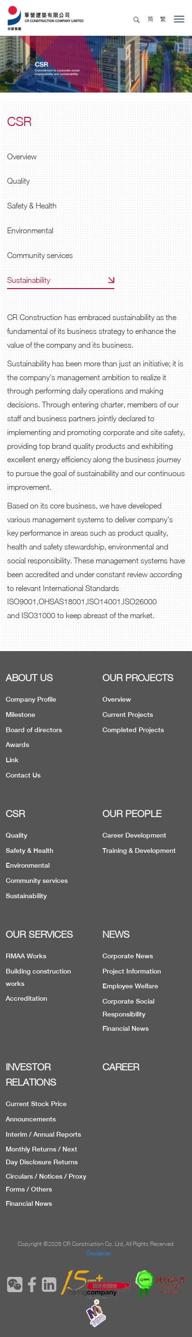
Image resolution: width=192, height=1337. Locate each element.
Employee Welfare (130, 986)
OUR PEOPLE (132, 813)
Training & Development (139, 850)
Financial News (125, 1028)
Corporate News (127, 956)
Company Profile (31, 699)
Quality (18, 180)
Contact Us (23, 775)
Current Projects (127, 714)
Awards (17, 744)
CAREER (120, 1066)
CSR (15, 813)
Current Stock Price (36, 1104)
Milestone (20, 714)
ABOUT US (29, 677)
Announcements (31, 1119)
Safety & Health (32, 205)
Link (12, 760)
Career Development (134, 835)
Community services (40, 255)
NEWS (116, 934)
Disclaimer (98, 1253)
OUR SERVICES (39, 934)
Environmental (30, 230)
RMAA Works (26, 956)
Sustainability (28, 280)
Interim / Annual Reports (43, 1134)
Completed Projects (133, 730)
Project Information (131, 971)
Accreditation (26, 998)
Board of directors (34, 730)
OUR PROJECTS (137, 677)
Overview (22, 156)
